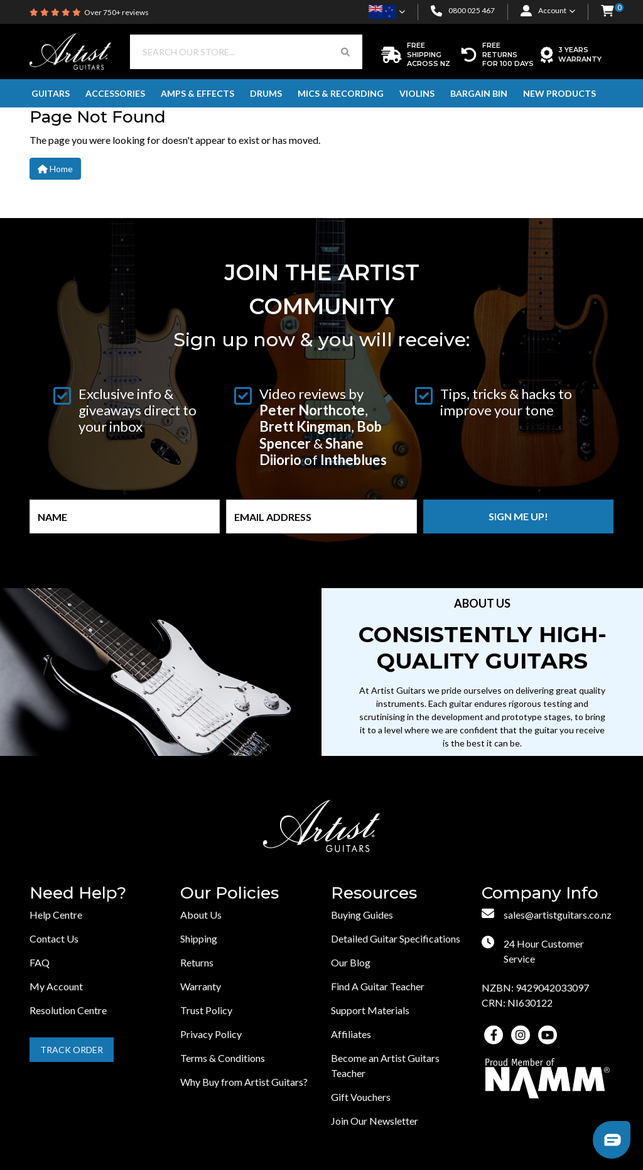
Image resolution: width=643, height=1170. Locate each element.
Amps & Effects (197, 93)
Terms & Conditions (222, 1058)
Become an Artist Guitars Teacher (385, 1065)
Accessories (115, 93)
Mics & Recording (341, 93)
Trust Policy (206, 1010)
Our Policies (229, 893)
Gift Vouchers (361, 1097)
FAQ (40, 962)
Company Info (540, 893)
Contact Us (54, 938)
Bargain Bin (478, 93)
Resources (374, 893)
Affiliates (351, 1034)
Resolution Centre (68, 1010)
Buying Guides (362, 915)
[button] (607, 11)
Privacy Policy (211, 1034)
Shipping (198, 938)
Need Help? (78, 893)
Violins (417, 93)
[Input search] (229, 52)
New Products (559, 93)
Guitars (50, 93)
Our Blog (350, 962)
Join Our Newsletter (374, 1121)
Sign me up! (518, 516)
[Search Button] (345, 52)
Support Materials (370, 1010)
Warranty (200, 986)
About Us (201, 915)
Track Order (71, 1049)
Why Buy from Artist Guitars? (244, 1082)
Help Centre (56, 915)
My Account (56, 986)
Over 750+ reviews (116, 12)
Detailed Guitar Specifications (395, 938)
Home (55, 168)
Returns (196, 962)
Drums (266, 93)
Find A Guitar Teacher (377, 986)
